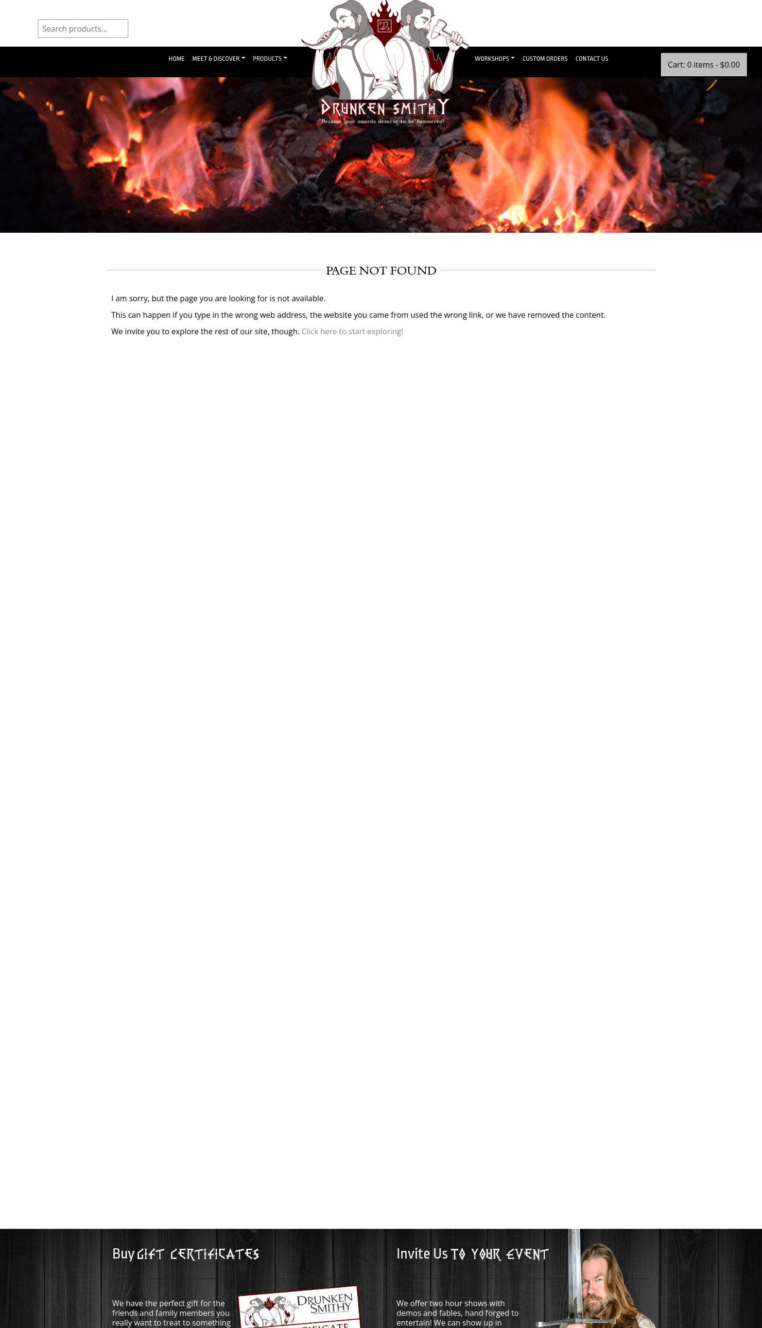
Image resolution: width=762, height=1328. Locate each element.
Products (267, 58)
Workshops (492, 58)
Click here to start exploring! (352, 331)
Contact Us (591, 58)
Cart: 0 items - (704, 64)
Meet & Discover (216, 58)
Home (177, 58)
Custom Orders (545, 58)
